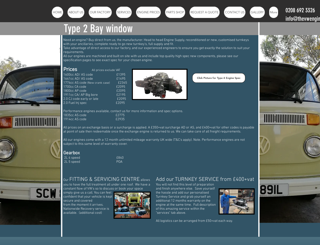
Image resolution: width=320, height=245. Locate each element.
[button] (124, 12)
